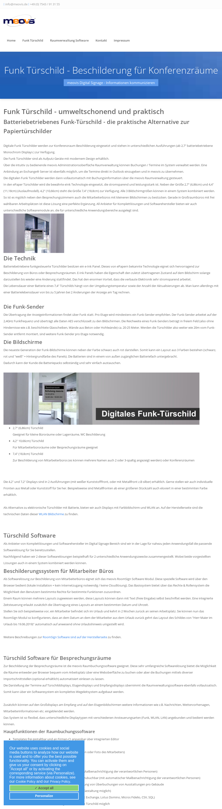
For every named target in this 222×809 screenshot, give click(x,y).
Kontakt (101, 40)
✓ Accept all (44, 788)
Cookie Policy (26, 781)
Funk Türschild (32, 40)
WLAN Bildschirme (51, 514)
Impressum (122, 40)
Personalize (44, 796)
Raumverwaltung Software (69, 40)
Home (11, 40)
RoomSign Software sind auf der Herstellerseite (75, 637)
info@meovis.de (16, 4)
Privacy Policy (60, 781)
